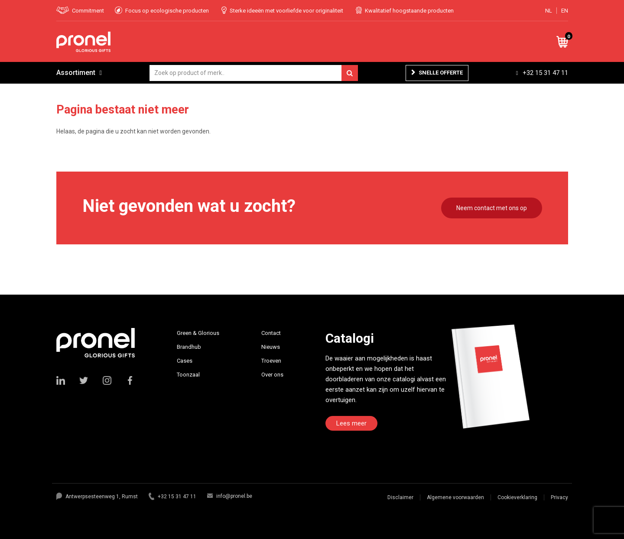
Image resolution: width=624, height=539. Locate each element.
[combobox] (254, 73)
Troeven (271, 360)
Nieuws (270, 347)
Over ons (272, 374)
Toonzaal (188, 374)
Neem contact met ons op (491, 208)
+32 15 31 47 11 (545, 73)
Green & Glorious (198, 333)
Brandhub (189, 347)
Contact (271, 333)
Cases (184, 360)
